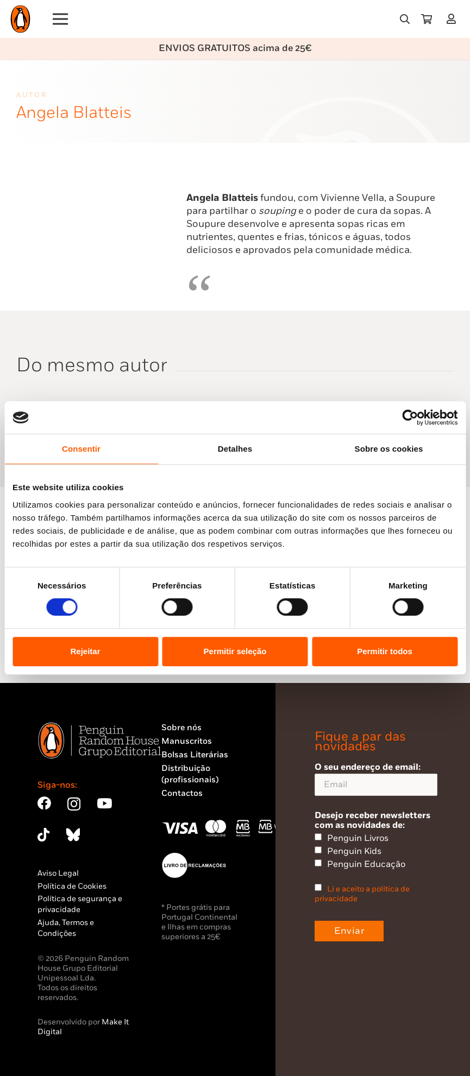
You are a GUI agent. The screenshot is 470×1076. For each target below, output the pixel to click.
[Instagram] (73, 804)
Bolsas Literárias (194, 755)
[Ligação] (453, 18)
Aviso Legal (58, 873)
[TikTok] (43, 834)
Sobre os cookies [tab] (389, 448)
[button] (405, 19)
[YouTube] (104, 803)
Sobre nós (181, 728)
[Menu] (60, 19)
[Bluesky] (73, 834)
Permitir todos (384, 651)
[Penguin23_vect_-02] (194, 865)
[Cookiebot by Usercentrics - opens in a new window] (410, 417)
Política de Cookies (71, 886)
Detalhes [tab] (235, 448)
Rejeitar (85, 651)
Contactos (182, 793)
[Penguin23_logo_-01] (20, 19)
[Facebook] (44, 803)
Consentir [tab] (81, 448)
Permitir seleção (235, 651)
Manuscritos (186, 741)
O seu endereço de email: (376, 779)
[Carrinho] (426, 19)
